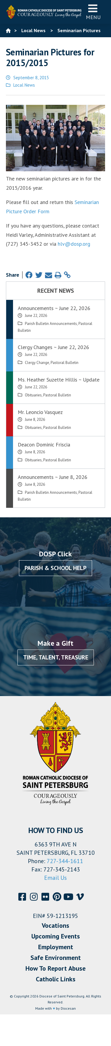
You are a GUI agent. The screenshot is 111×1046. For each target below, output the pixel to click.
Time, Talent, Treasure (55, 657)
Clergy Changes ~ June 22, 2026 (53, 347)
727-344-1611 (65, 861)
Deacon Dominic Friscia (44, 444)
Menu (93, 12)
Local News (24, 85)
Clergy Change (37, 362)
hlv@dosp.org (74, 243)
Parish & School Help (55, 568)
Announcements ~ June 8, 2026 (52, 477)
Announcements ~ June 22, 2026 (54, 308)
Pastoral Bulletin (64, 362)
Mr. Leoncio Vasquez (40, 412)
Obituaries (33, 395)
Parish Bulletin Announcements (51, 323)
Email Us (55, 878)
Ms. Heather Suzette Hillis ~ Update (58, 379)
